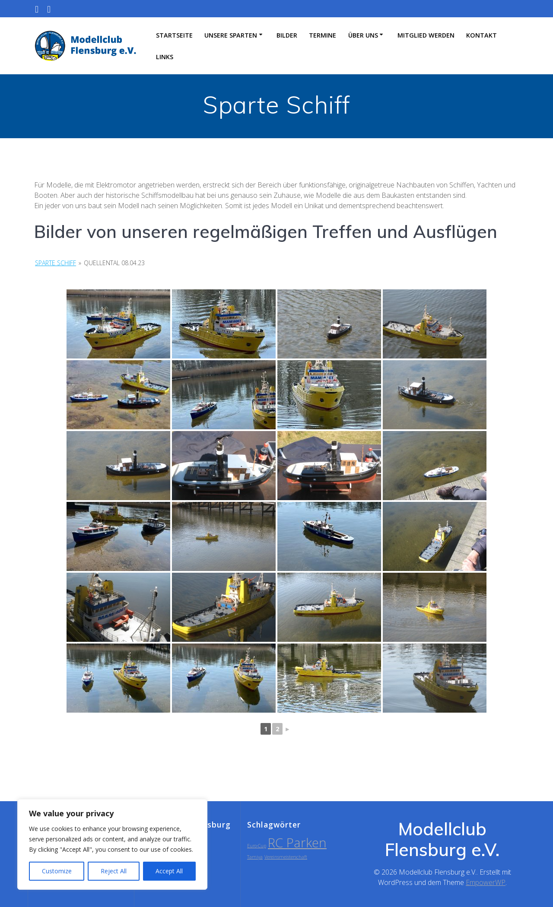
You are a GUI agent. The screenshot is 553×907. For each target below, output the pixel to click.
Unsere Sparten (230, 35)
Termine (322, 35)
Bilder (286, 35)
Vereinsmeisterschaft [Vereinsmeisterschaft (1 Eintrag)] (285, 857)
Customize (57, 871)
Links (164, 57)
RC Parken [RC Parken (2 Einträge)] (297, 842)
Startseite (174, 35)
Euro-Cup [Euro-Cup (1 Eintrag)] (256, 846)
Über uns (363, 35)
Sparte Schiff (55, 263)
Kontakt (481, 35)
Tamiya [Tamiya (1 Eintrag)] (255, 857)
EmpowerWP (485, 882)
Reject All (114, 871)
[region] (112, 844)
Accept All (169, 871)
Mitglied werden (425, 35)
